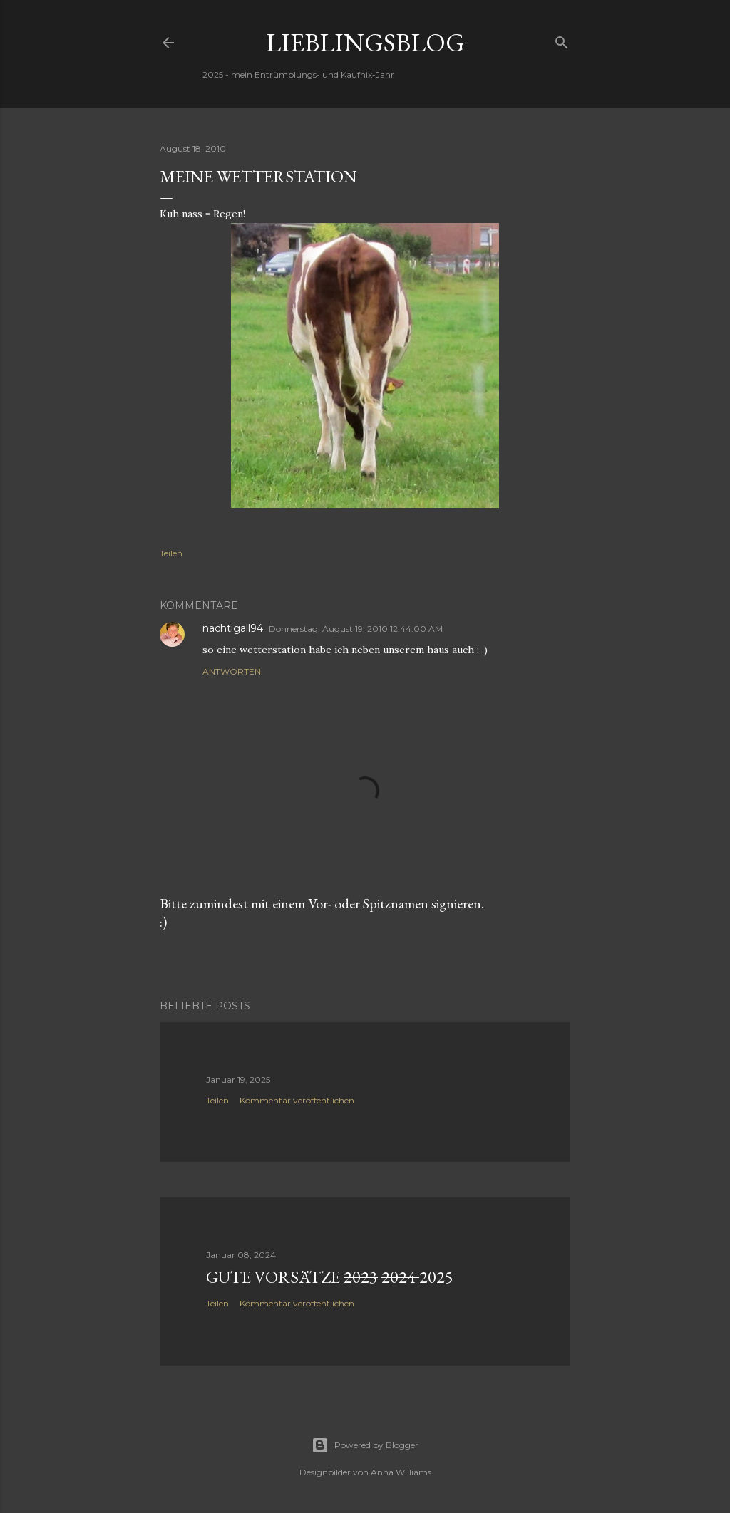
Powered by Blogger (365, 1445)
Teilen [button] (171, 553)
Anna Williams (401, 1472)
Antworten (231, 671)
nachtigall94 (232, 628)
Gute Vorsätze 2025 (329, 1277)
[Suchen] (561, 39)
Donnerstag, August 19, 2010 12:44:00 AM (356, 628)
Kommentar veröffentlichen (297, 1100)
